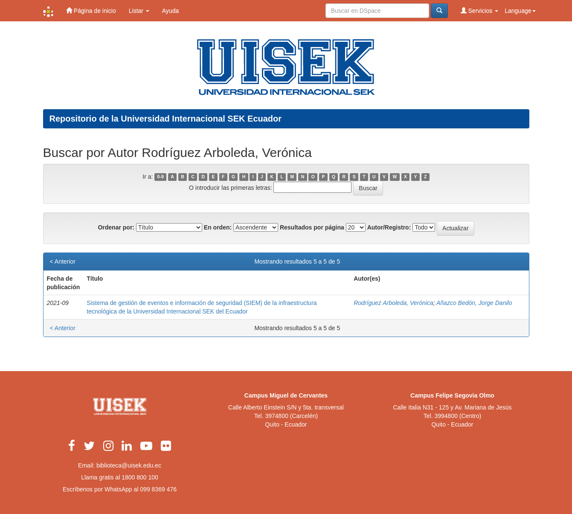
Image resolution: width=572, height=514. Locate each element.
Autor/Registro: (389, 227)
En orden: (218, 227)
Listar (139, 10)
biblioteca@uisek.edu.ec (128, 465)
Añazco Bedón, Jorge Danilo (474, 302)
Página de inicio (91, 10)
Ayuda (170, 10)
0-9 (160, 177)
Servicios (480, 10)
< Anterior (62, 261)
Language (520, 10)
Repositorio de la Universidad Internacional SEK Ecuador (165, 118)
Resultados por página (312, 227)
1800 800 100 (140, 477)
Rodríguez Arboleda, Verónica (393, 302)
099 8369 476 (158, 489)
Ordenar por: (116, 227)
